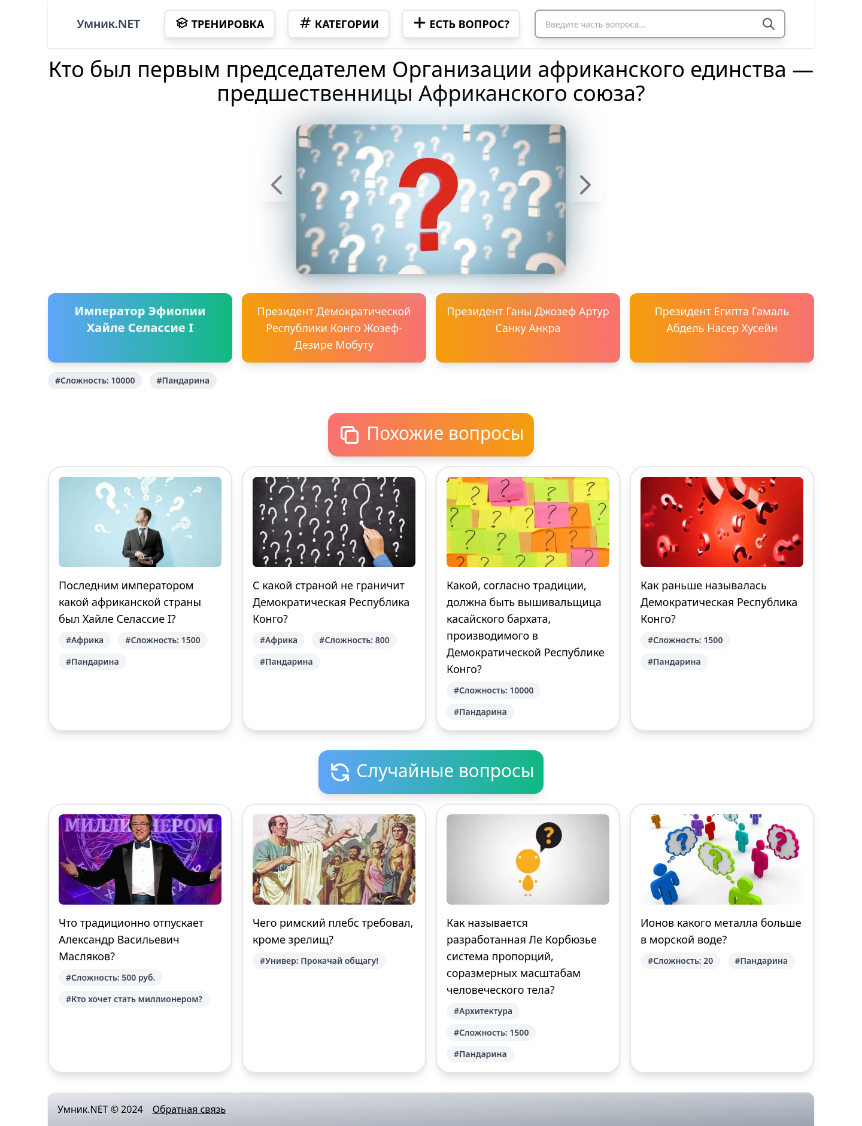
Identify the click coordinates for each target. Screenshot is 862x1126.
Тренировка (220, 23)
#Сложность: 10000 (95, 380)
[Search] (768, 24)
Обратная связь (189, 1109)
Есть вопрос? (460, 23)
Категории (339, 23)
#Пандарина (183, 380)
